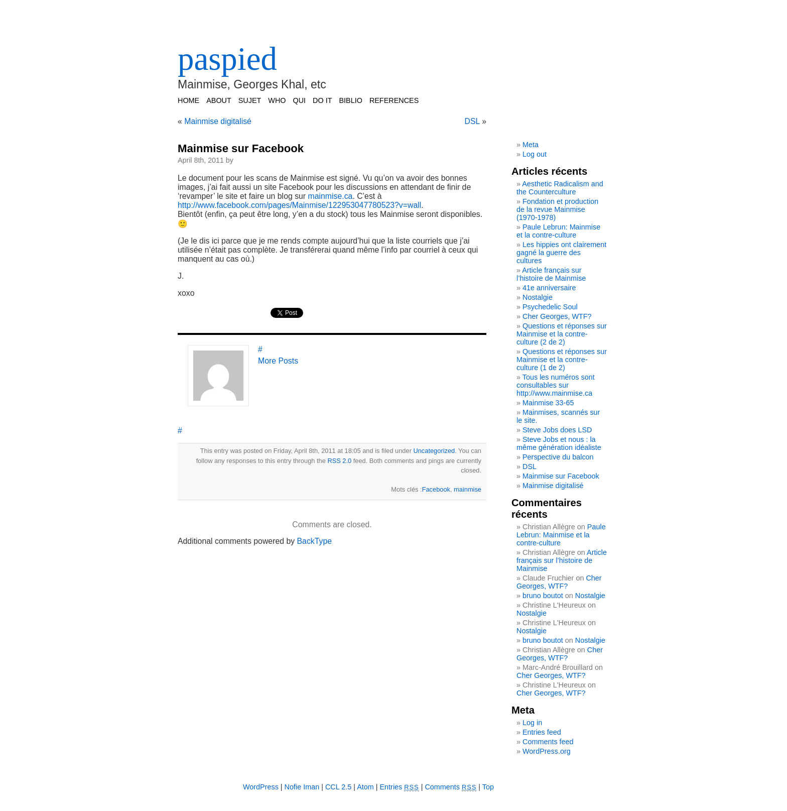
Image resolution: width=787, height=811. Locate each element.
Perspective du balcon (558, 457)
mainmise (467, 489)
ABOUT (218, 100)
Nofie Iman (302, 787)
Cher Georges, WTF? (557, 316)
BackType (314, 541)
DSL (472, 121)
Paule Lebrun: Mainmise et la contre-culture (558, 231)
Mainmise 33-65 (548, 403)
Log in (532, 723)
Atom (365, 787)
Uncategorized (434, 450)
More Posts (278, 361)
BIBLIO (350, 100)
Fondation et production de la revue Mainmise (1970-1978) (557, 209)
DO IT (322, 100)
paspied (227, 59)
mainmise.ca (330, 196)
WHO (277, 100)
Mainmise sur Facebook (241, 148)
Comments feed (548, 742)
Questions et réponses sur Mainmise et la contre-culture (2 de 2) (561, 334)
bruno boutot (542, 596)
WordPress (261, 787)
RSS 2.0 (339, 461)
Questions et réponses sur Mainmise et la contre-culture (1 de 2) (561, 359)
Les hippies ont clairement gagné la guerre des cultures (561, 253)
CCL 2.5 (338, 787)
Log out (534, 154)
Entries (399, 787)
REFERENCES (394, 100)
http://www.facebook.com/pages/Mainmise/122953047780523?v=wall (299, 205)
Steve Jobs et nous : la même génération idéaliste (558, 443)
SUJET (249, 100)
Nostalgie (537, 297)
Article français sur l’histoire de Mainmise (551, 274)
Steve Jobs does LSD (557, 430)
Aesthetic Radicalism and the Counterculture (559, 188)
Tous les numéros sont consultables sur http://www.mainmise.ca (555, 385)
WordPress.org (546, 751)
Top (488, 787)
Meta (530, 145)
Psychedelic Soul (550, 307)
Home (188, 100)
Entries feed (541, 732)
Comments (450, 787)
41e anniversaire (549, 288)
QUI (299, 100)
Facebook (436, 489)
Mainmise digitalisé (217, 121)
